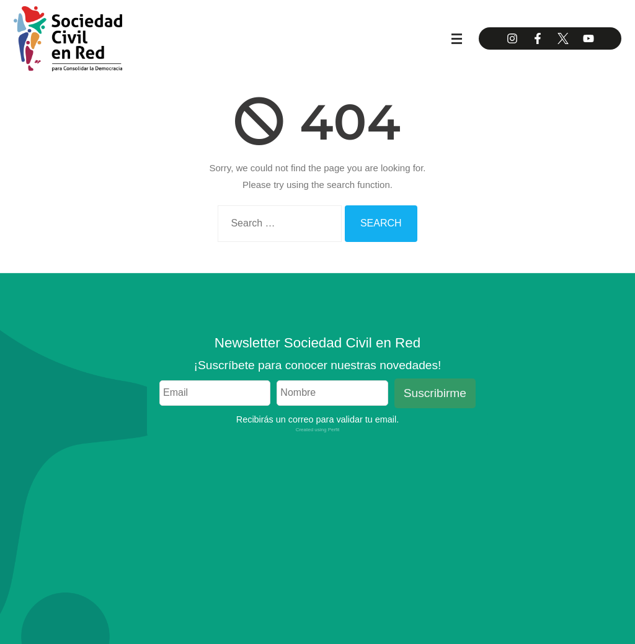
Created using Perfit (318, 429)
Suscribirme (435, 393)
